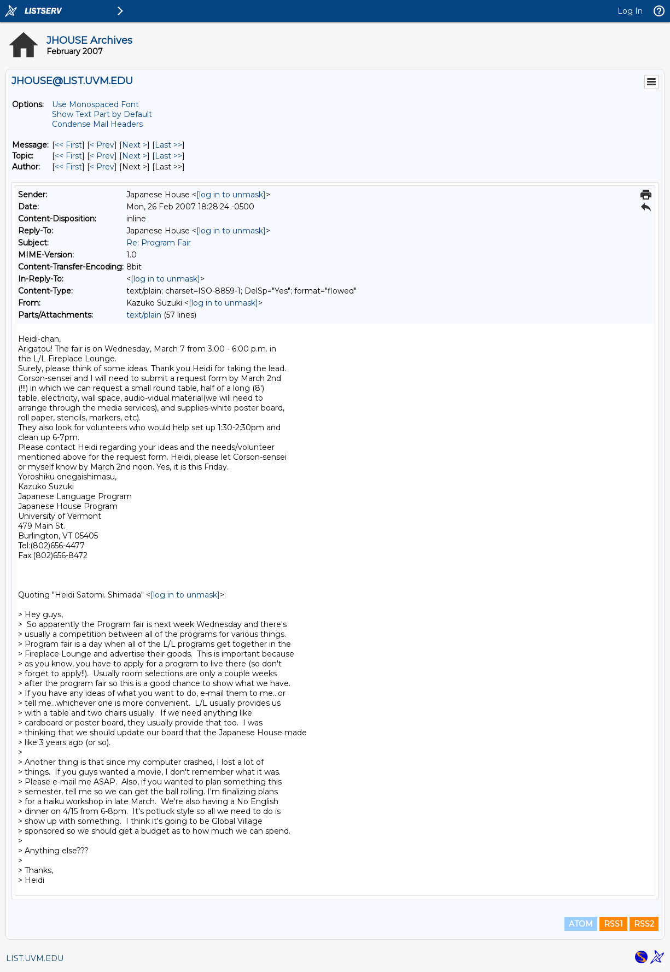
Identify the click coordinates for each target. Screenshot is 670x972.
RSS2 (644, 924)
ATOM (581, 924)
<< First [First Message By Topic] (68, 156)
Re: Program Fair (158, 243)
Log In (630, 11)
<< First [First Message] (68, 145)
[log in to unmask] (231, 195)
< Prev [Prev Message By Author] (102, 167)
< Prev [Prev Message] (102, 145)
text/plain (143, 315)
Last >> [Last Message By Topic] (168, 156)
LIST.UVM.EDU (34, 958)
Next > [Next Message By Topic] (134, 156)
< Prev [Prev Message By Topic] (102, 156)
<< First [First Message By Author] (68, 167)
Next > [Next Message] (134, 145)
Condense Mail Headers (97, 124)
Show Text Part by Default (102, 114)
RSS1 (613, 924)
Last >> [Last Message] (168, 145)
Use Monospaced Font (95, 104)
